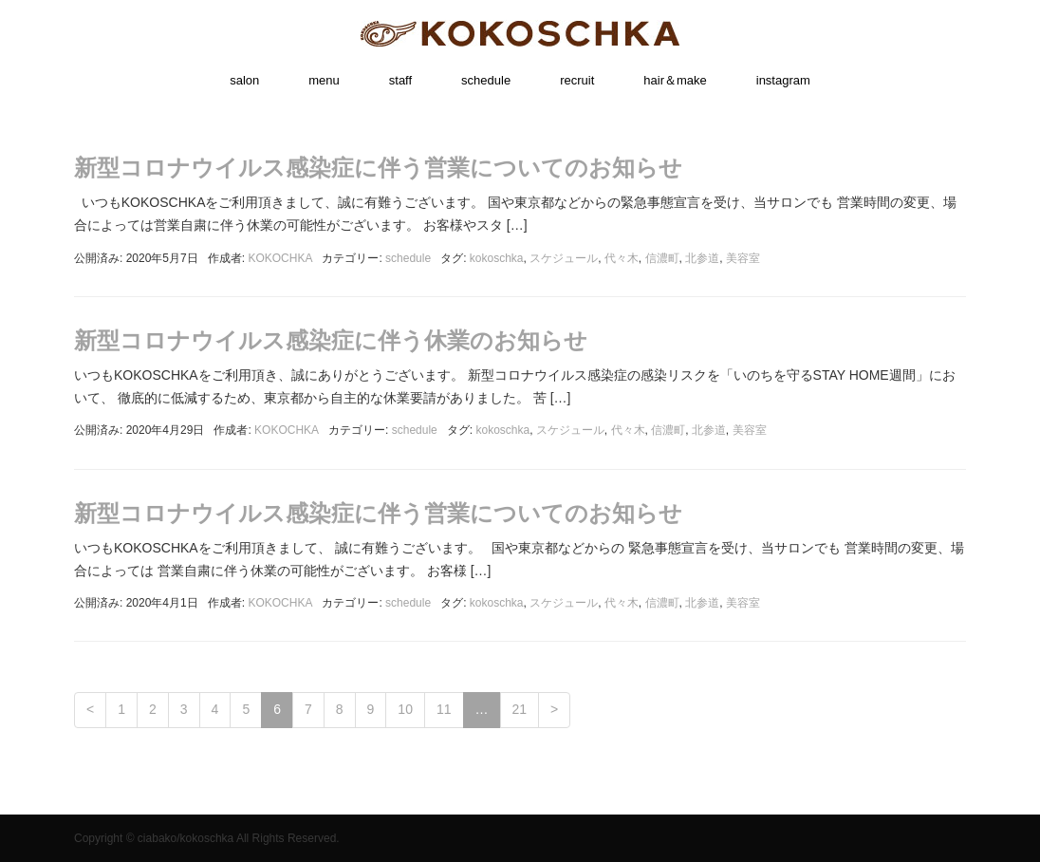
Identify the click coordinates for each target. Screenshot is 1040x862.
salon (244, 80)
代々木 (621, 258)
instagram (783, 80)
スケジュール (563, 258)
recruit (577, 80)
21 (520, 709)
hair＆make (674, 80)
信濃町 (662, 258)
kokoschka (497, 258)
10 (405, 709)
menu (324, 80)
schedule (486, 80)
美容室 (743, 258)
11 (444, 709)
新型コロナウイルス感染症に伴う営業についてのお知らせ (378, 167)
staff (400, 80)
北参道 (702, 258)
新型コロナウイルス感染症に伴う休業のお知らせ (330, 340)
